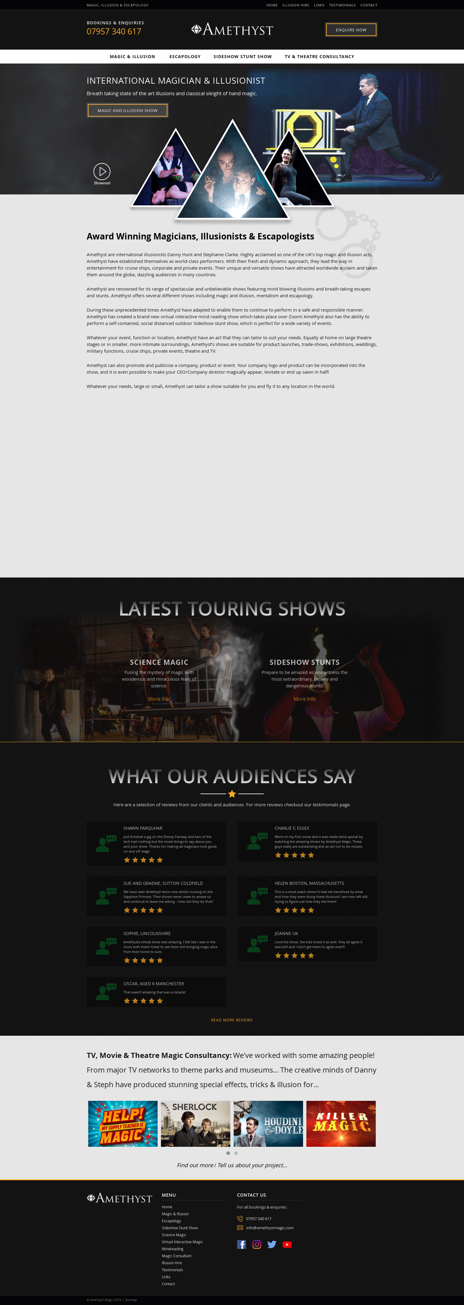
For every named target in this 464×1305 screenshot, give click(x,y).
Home (272, 5)
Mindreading (172, 1248)
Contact (369, 5)
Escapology (185, 56)
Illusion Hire (295, 5)
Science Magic (174, 1234)
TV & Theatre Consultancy (319, 56)
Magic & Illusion (132, 56)
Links (319, 5)
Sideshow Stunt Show (243, 56)
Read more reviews (232, 1019)
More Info (159, 699)
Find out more (195, 1165)
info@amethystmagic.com (270, 1227)
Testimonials (342, 5)
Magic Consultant (176, 1255)
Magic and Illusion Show (128, 110)
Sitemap (131, 1300)
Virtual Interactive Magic (182, 1241)
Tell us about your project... (252, 1165)
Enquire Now (351, 30)
